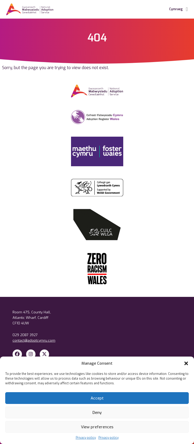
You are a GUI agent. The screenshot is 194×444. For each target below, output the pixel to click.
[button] (186, 363)
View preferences (97, 427)
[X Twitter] (44, 354)
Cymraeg (176, 9)
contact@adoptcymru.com (34, 340)
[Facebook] (17, 354)
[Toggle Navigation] (187, 9)
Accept (97, 398)
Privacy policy (86, 438)
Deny (97, 412)
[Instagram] (31, 354)
